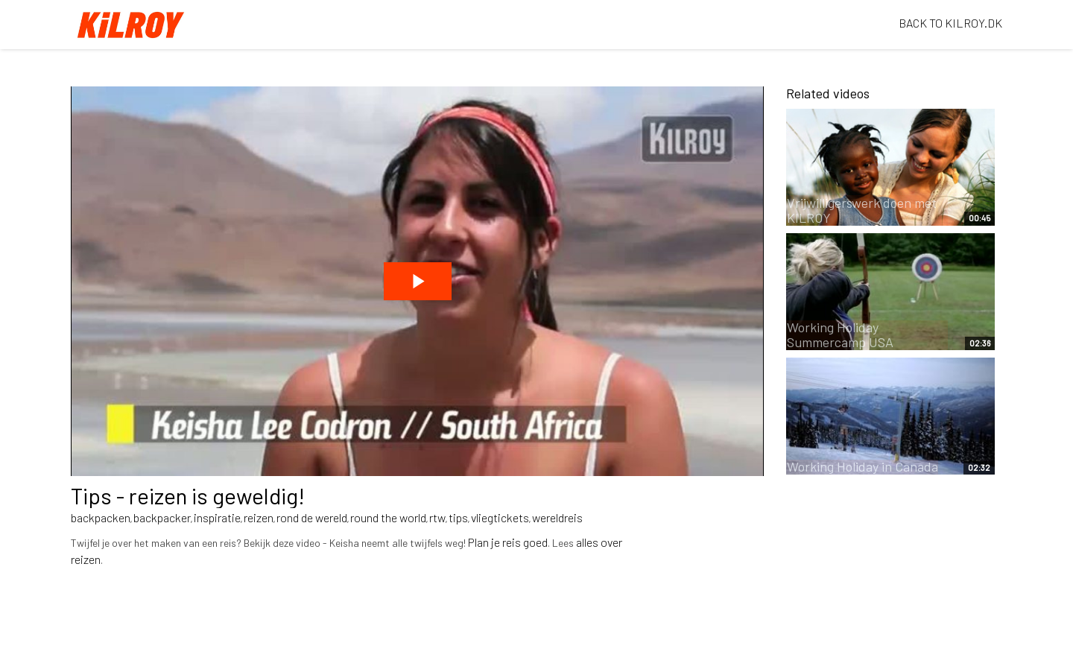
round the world (388, 517)
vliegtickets (500, 517)
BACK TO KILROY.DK (950, 23)
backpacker (162, 517)
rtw (437, 517)
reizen (258, 517)
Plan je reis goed (508, 542)
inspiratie (217, 517)
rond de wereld (311, 517)
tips (458, 517)
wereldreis (557, 517)
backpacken (100, 517)
